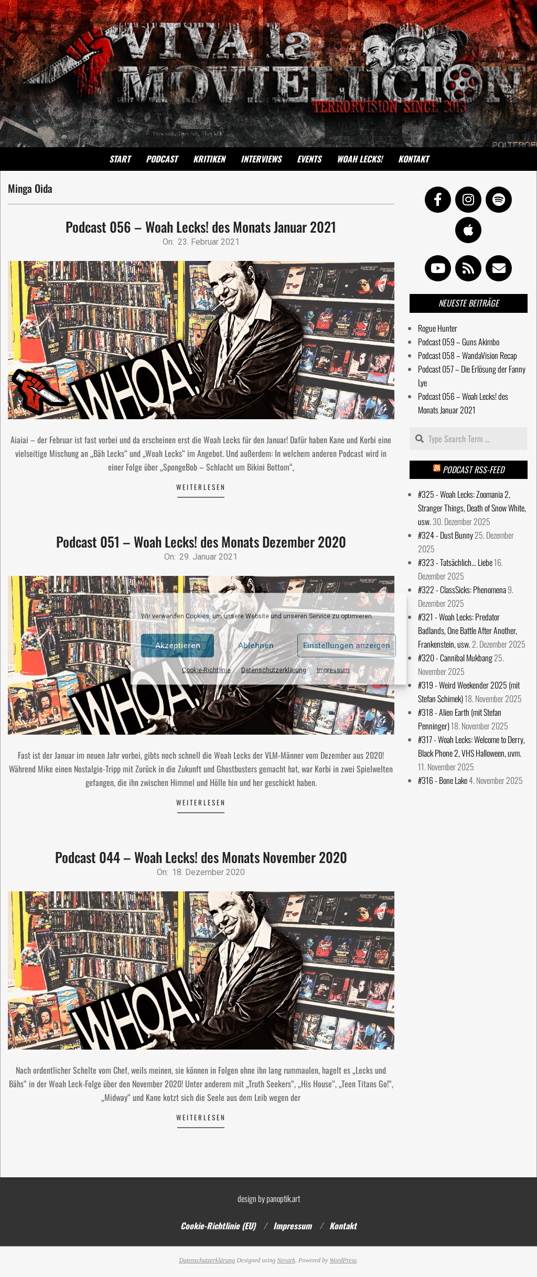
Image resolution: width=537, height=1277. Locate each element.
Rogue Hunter (437, 328)
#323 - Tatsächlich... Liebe (455, 562)
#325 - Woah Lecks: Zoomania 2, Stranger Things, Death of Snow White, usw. (472, 508)
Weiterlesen (201, 487)
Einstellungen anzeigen (346, 645)
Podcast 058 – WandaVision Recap (467, 355)
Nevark (286, 1260)
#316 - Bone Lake (442, 780)
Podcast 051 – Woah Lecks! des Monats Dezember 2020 (201, 541)
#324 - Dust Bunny (445, 535)
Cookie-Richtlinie (206, 669)
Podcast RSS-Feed (473, 469)
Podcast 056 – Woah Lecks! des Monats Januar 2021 (201, 226)
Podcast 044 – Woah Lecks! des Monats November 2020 (201, 857)
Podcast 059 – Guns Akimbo (458, 341)
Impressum (333, 669)
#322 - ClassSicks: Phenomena (462, 589)
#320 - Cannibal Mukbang (455, 657)
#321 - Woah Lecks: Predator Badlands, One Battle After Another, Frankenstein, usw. (467, 630)
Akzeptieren (177, 645)
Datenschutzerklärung (273, 669)
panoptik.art (283, 1198)
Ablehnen (256, 645)
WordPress (342, 1260)
